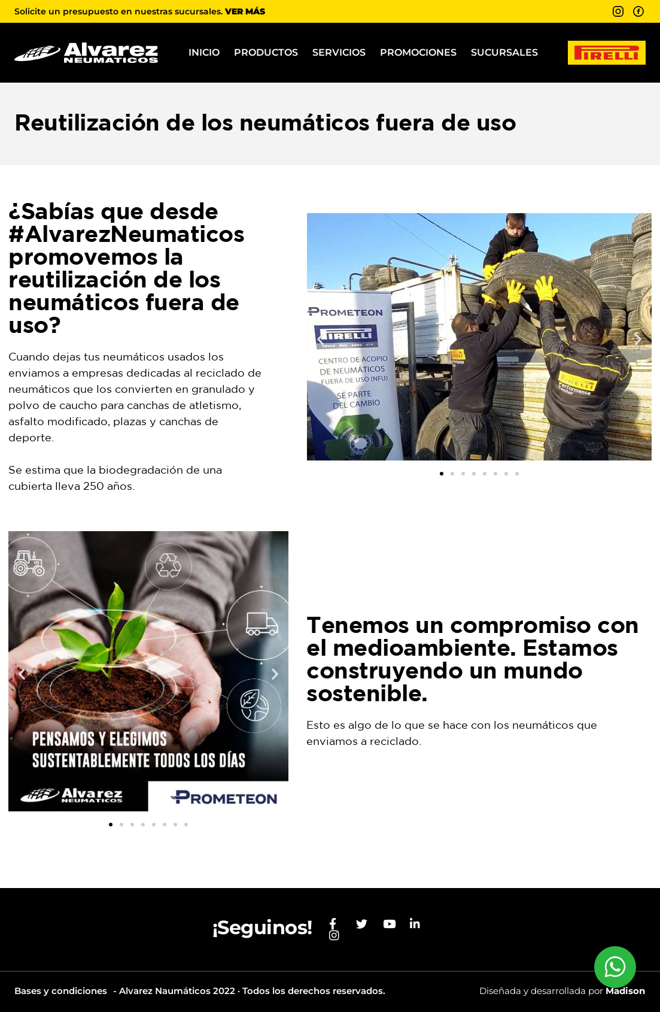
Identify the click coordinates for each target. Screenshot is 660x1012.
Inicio (204, 52)
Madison (625, 990)
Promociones (418, 52)
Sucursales (504, 52)
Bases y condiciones (60, 990)
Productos (266, 52)
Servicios (339, 52)
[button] (320, 339)
